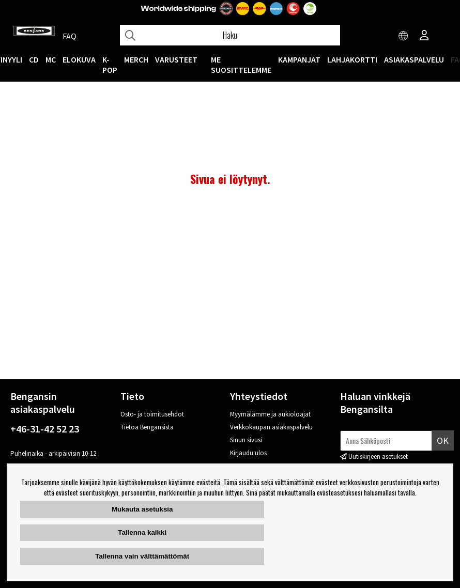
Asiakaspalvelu (414, 59)
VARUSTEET (176, 59)
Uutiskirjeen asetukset (378, 456)
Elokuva (79, 59)
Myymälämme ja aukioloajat (270, 414)
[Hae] (230, 35)
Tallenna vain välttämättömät (142, 556)
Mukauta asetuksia (142, 509)
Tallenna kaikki (142, 532)
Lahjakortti (352, 59)
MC (50, 59)
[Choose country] (403, 36)
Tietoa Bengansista (147, 427)
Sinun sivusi (246, 440)
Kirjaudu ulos (248, 452)
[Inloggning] (424, 36)
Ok (443, 440)
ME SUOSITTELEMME (241, 64)
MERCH (136, 59)
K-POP (109, 64)
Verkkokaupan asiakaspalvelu (271, 427)
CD (34, 59)
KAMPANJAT (299, 59)
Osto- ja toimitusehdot (152, 414)
